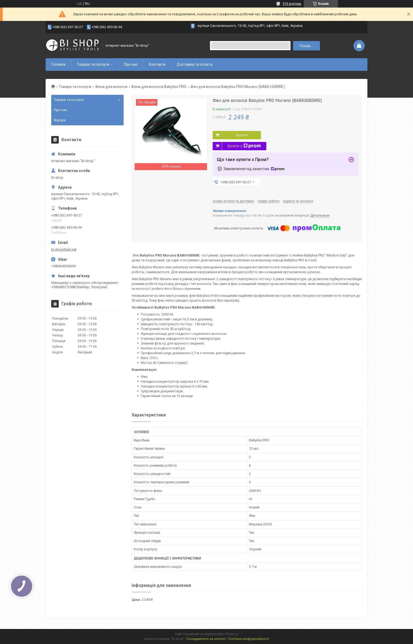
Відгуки (60, 120)
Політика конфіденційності (248, 639)
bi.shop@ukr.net (63, 249)
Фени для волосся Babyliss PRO (158, 87)
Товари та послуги (93, 64)
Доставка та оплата (194, 64)
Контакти (157, 64)
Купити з (244, 146)
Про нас (131, 64)
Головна (58, 64)
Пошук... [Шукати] (306, 46)
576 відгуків (292, 4)
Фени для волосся (111, 87)
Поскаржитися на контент (206, 639)
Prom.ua (232, 634)
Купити (242, 135)
